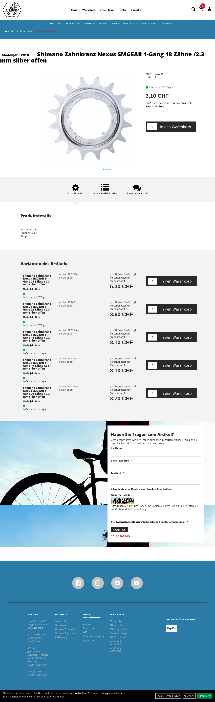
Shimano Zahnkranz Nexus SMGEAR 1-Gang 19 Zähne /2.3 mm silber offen (37, 364)
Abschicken (119, 529)
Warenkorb (116, 625)
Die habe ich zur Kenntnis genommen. (148, 522)
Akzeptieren (204, 695)
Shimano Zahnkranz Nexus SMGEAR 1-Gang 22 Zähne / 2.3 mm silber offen (37, 308)
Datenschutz (89, 628)
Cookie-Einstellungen (168, 695)
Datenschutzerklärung (129, 522)
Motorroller (52, 23)
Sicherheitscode (121, 495)
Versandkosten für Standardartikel (120, 279)
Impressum (88, 640)
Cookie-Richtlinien (54, 696)
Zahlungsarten (118, 629)
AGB (84, 632)
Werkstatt (88, 10)
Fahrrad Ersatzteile (124, 23)
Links (122, 10)
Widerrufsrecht (118, 637)
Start (74, 10)
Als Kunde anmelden (115, 649)
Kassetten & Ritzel (45, 31)
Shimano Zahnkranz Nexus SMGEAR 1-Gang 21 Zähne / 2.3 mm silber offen (37, 280)
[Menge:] (152, 126)
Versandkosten (118, 633)
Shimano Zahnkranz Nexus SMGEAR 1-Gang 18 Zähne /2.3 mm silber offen (102, 57)
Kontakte (137, 10)
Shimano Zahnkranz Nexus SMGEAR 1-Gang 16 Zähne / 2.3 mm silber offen (37, 336)
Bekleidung (149, 23)
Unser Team (107, 10)
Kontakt (86, 624)
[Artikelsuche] (193, 9)
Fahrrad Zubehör (95, 23)
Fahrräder (72, 23)
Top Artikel (116, 621)
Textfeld (116, 473)
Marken (166, 23)
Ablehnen (189, 695)
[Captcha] (156, 515)
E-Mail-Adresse (120, 460)
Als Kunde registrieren (116, 643)
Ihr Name (116, 448)
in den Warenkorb (175, 127)
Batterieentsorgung (92, 636)
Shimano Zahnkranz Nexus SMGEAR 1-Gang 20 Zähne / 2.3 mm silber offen (37, 392)
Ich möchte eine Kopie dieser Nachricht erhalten (141, 489)
